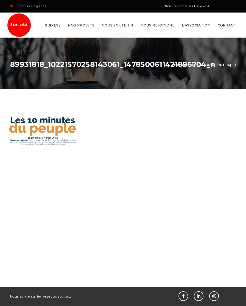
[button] (123, 25)
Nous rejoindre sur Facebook (187, 6)
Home (179, 64)
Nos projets (81, 25)
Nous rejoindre (158, 25)
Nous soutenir (117, 25)
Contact (227, 25)
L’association (196, 25)
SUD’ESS (53, 25)
